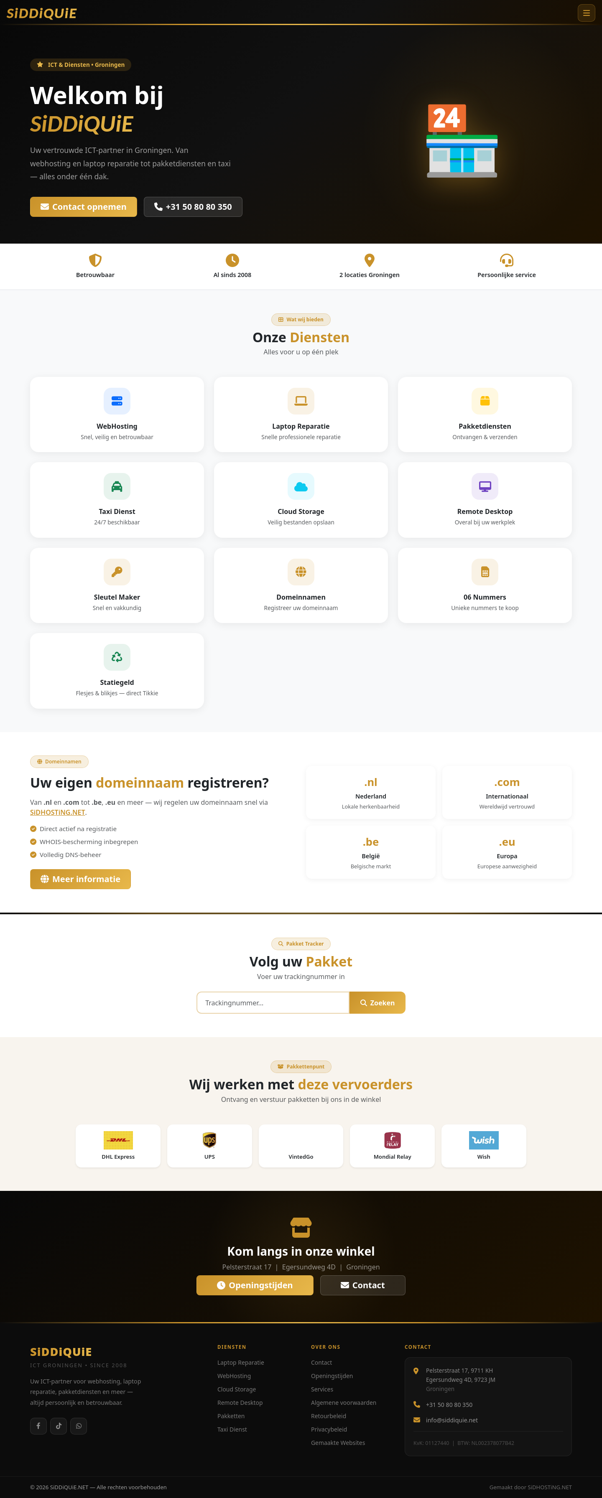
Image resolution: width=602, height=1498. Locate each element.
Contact (363, 1285)
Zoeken (377, 1002)
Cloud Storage (236, 1389)
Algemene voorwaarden (343, 1402)
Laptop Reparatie (240, 1362)
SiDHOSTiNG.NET (57, 812)
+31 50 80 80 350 (193, 206)
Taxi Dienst (232, 1429)
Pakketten (231, 1416)
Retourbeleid (328, 1416)
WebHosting (234, 1376)
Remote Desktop (240, 1402)
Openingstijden (255, 1285)
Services (322, 1389)
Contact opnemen (84, 206)
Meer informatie (80, 879)
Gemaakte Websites (338, 1443)
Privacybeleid (329, 1429)
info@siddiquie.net (452, 1420)
